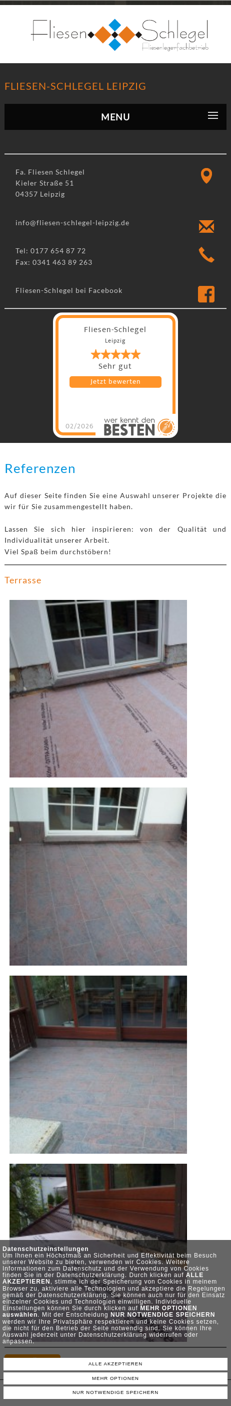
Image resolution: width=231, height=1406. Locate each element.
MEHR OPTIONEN (115, 1378)
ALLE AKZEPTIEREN (115, 1363)
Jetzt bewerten (115, 381)
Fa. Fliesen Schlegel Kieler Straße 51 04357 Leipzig (50, 183)
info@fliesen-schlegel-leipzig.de (73, 222)
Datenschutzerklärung (90, 1275)
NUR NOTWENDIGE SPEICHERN (115, 1392)
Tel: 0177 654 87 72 (51, 250)
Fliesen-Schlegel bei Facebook (69, 290)
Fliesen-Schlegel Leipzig (75, 86)
